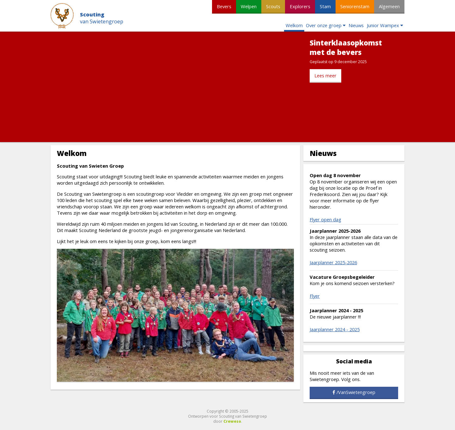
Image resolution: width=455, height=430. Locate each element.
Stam (325, 6)
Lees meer (325, 75)
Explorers (300, 6)
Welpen (249, 6)
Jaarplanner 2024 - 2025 (335, 329)
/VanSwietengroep (356, 392)
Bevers (224, 6)
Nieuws (356, 25)
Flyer (315, 296)
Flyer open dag (325, 219)
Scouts (273, 6)
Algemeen (389, 6)
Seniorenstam (354, 6)
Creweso (232, 421)
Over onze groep (324, 25)
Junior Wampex (383, 25)
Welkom (294, 25)
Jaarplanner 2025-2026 (333, 262)
